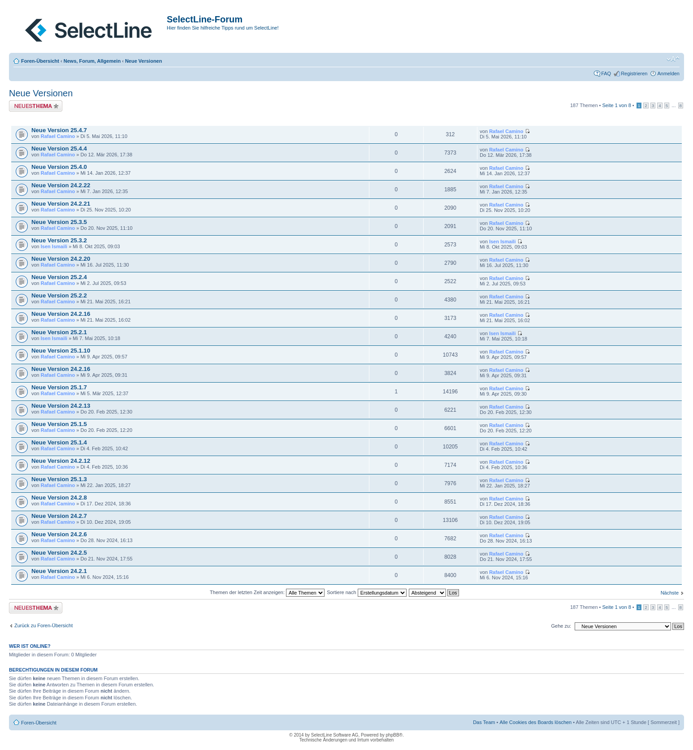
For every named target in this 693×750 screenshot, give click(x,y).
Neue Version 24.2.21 (60, 203)
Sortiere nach (366, 592)
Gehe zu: (561, 626)
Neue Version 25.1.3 (59, 479)
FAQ (606, 73)
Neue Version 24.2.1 (59, 571)
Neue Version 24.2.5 (59, 552)
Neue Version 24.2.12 (60, 460)
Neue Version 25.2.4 (59, 277)
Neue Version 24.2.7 (59, 516)
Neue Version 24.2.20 (60, 258)
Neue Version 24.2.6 (59, 534)
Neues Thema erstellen (35, 106)
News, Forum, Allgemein (92, 61)
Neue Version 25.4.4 (59, 148)
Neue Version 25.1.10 (60, 350)
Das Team (484, 722)
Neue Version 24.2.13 (60, 405)
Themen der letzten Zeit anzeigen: (267, 592)
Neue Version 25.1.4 (59, 442)
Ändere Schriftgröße (673, 59)
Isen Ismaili (54, 246)
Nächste (670, 592)
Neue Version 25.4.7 (59, 130)
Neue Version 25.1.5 (59, 424)
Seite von (616, 105)
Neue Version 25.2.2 (59, 295)
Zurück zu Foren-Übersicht (43, 625)
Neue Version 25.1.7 (59, 387)
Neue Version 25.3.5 (59, 222)
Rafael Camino (58, 136)
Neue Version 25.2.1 (59, 332)
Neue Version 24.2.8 (59, 497)
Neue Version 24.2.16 (60, 313)
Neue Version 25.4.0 (59, 167)
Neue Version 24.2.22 (60, 185)
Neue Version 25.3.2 (59, 240)
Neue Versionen (143, 61)
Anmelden (668, 73)
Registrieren (634, 73)
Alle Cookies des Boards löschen (535, 722)
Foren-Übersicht (40, 61)
